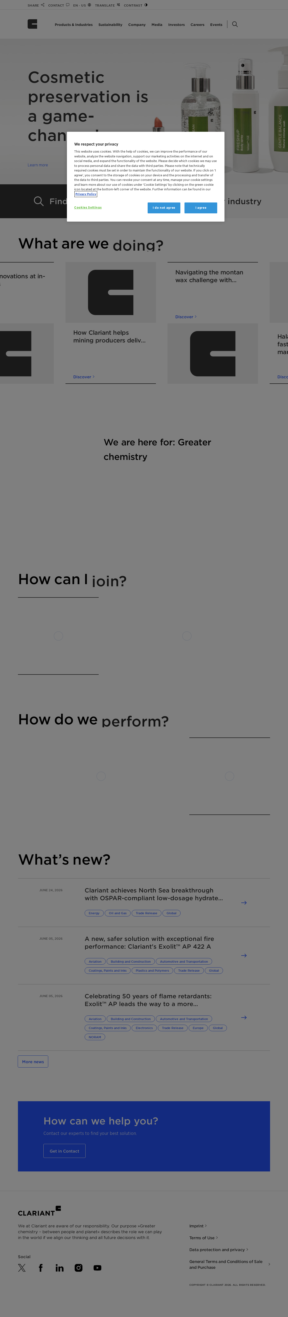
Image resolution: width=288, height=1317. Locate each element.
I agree (201, 208)
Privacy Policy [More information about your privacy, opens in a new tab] (85, 194)
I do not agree (164, 208)
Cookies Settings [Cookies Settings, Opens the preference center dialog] (88, 207)
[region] (145, 177)
